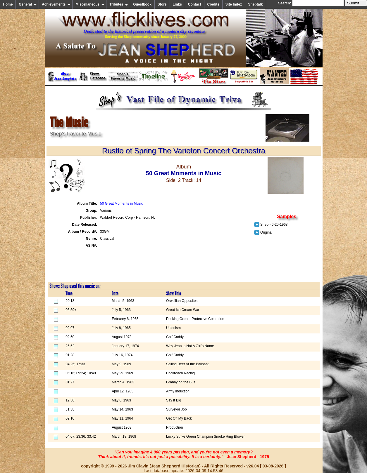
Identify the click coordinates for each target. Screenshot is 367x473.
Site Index (233, 4)
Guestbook (142, 4)
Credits (213, 4)
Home (8, 4)
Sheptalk (255, 4)
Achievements (56, 4)
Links (177, 4)
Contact (194, 4)
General (28, 4)
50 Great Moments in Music (121, 203)
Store (162, 4)
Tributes (118, 4)
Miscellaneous (89, 4)
